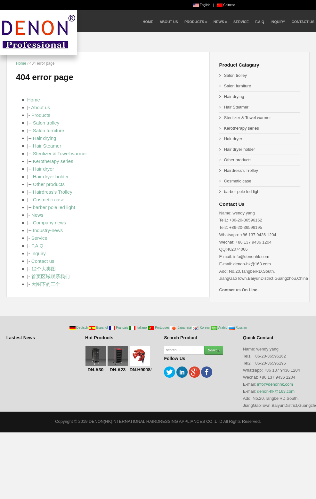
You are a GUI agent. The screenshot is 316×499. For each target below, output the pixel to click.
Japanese (181, 327)
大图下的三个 (45, 284)
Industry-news (48, 230)
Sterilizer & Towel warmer (60, 153)
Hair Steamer (47, 146)
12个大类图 (43, 268)
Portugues (159, 327)
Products (195, 22)
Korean (201, 327)
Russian (237, 327)
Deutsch (79, 327)
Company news (49, 222)
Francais (119, 327)
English (201, 5)
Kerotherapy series (53, 161)
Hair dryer (43, 169)
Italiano (138, 327)
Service (241, 22)
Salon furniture (48, 130)
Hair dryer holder (51, 176)
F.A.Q (259, 22)
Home (147, 22)
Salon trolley (46, 122)
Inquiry (278, 22)
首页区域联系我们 (50, 276)
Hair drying (44, 138)
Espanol (99, 327)
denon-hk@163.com (252, 264)
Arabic (219, 327)
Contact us (303, 22)
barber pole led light (54, 207)
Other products (49, 184)
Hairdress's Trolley (52, 192)
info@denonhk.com (251, 256)
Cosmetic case (48, 199)
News (220, 22)
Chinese (226, 5)
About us (168, 22)
